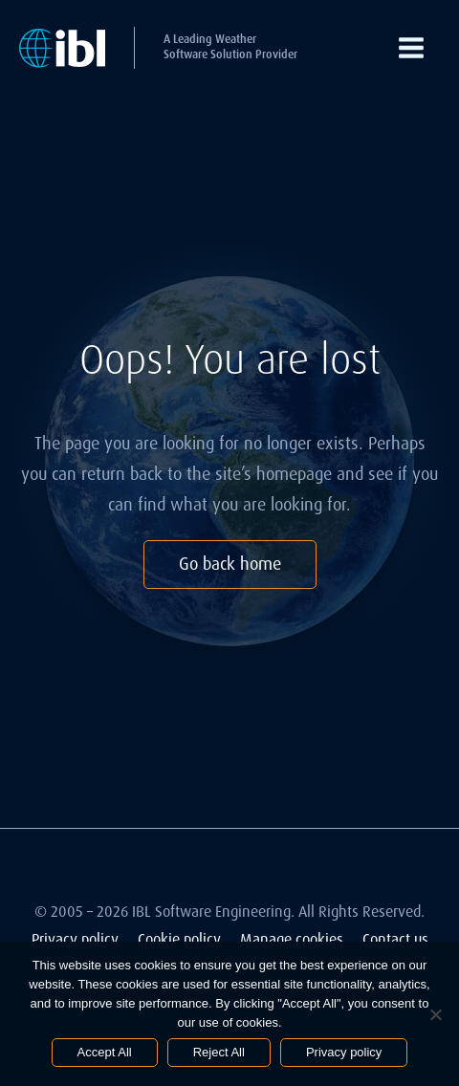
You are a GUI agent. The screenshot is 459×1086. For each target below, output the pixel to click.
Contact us (395, 939)
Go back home (230, 564)
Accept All (104, 1052)
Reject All (219, 1052)
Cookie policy (179, 939)
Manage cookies (291, 939)
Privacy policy (75, 939)
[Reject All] (435, 1014)
